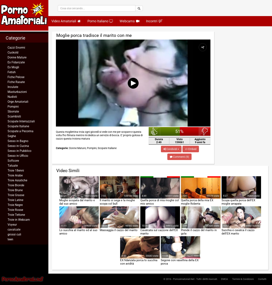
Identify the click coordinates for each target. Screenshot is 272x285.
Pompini (13, 106)
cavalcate (14, 229)
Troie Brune (15, 190)
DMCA (224, 279)
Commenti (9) (179, 156)
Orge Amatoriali (18, 101)
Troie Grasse (16, 195)
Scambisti (14, 116)
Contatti (262, 279)
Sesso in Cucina (18, 146)
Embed (190, 149)
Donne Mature (17, 57)
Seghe (12, 136)
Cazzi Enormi (16, 47)
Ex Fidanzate (16, 62)
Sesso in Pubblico (19, 151)
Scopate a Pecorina (20, 131)
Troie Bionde (16, 185)
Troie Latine (15, 200)
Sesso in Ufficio (18, 156)
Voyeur (12, 224)
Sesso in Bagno (18, 141)
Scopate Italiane (18, 126)
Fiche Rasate (16, 82)
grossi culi (14, 234)
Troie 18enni (16, 170)
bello (154, 131)
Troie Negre (15, 205)
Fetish (12, 72)
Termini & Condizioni (243, 279)
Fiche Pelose (16, 77)
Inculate (13, 87)
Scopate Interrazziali (21, 121)
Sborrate (13, 111)
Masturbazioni (17, 92)
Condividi (171, 149)
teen (10, 239)
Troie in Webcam (19, 219)
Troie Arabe (15, 175)
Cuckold (13, 52)
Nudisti (12, 97)
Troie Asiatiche (17, 180)
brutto (204, 131)
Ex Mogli (13, 67)
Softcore (13, 160)
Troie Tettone (16, 215)
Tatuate (13, 165)
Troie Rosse (15, 210)
